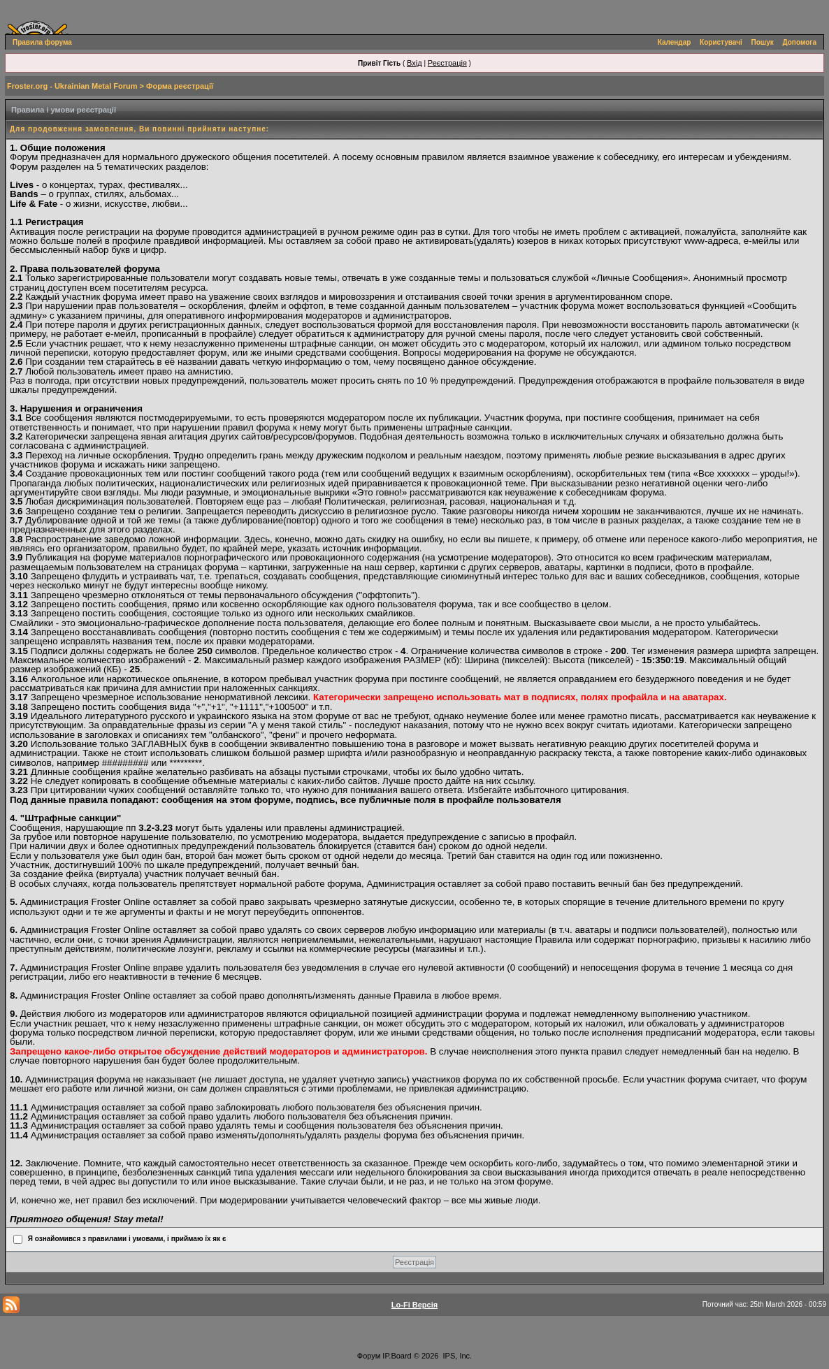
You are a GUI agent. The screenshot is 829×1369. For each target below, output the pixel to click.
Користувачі (721, 42)
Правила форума (42, 42)
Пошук (762, 42)
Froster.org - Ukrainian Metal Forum (72, 86)
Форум (368, 1356)
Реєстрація (447, 63)
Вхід (414, 63)
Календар (674, 42)
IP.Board (396, 1356)
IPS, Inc (456, 1356)
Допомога (799, 42)
